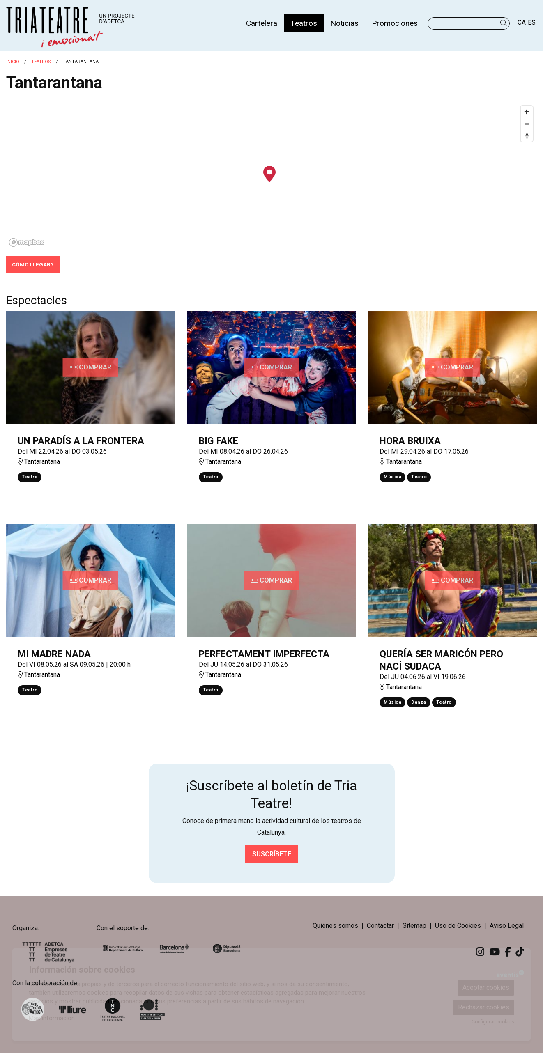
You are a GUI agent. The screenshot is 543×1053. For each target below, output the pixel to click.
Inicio (12, 61)
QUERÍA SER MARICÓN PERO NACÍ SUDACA (441, 660)
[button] (505, 23)
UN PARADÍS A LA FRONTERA (81, 441)
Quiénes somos (335, 925)
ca (522, 22)
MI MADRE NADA (54, 654)
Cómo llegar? (33, 265)
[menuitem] (261, 23)
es (532, 22)
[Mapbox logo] (27, 242)
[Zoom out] (527, 124)
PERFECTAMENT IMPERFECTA (264, 654)
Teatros (41, 61)
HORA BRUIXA (410, 441)
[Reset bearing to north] (527, 136)
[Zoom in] (527, 112)
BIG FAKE (218, 441)
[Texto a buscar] (469, 23)
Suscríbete (271, 854)
